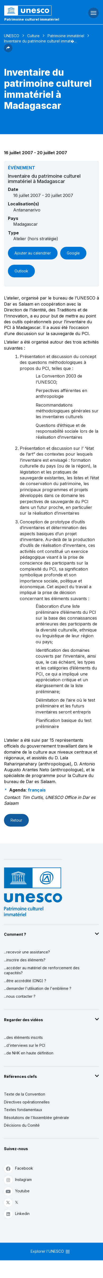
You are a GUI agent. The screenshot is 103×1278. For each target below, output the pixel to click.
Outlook (21, 271)
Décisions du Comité (22, 1125)
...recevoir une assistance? (27, 952)
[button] (8, 50)
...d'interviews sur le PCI (24, 1045)
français (37, 790)
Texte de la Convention (24, 1094)
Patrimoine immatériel (66, 35)
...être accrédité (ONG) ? (25, 980)
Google (73, 253)
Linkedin (17, 1214)
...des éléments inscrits (23, 1037)
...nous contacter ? (19, 996)
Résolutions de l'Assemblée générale (36, 1117)
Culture (33, 35)
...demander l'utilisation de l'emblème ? (37, 988)
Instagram (18, 1180)
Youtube (17, 1191)
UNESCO (11, 35)
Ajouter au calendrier (33, 253)
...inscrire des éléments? (24, 960)
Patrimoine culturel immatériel (31, 19)
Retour (16, 820)
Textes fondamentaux (23, 1109)
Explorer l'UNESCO (50, 1251)
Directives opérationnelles (27, 1102)
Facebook (18, 1168)
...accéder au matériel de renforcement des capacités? (41, 970)
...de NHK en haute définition (28, 1053)
